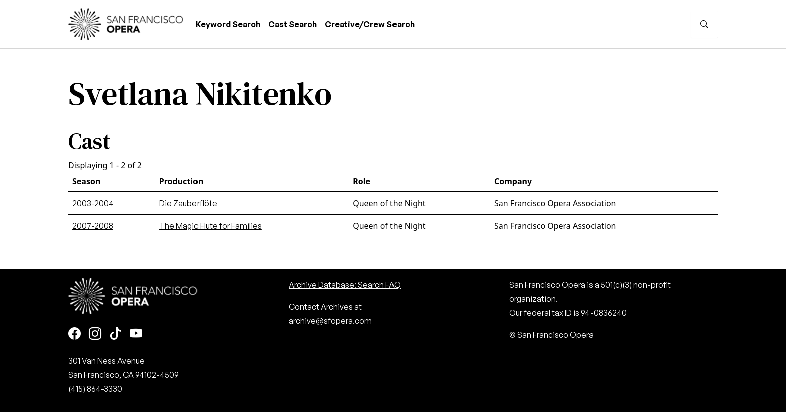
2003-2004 (93, 203)
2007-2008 (92, 226)
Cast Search (292, 24)
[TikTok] (115, 334)
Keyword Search (227, 24)
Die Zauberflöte (188, 203)
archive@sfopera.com (330, 321)
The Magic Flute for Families (210, 226)
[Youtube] (136, 334)
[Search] (704, 24)
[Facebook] (74, 334)
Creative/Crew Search (370, 24)
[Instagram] (95, 334)
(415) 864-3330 (95, 389)
